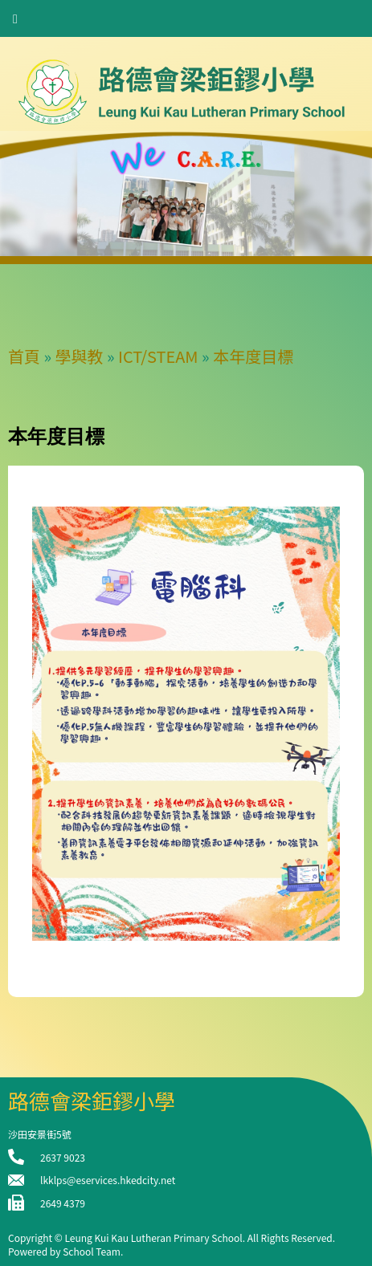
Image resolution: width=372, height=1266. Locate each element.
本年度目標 (253, 356)
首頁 (24, 356)
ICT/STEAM (158, 356)
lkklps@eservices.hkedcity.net (107, 1180)
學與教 (79, 356)
